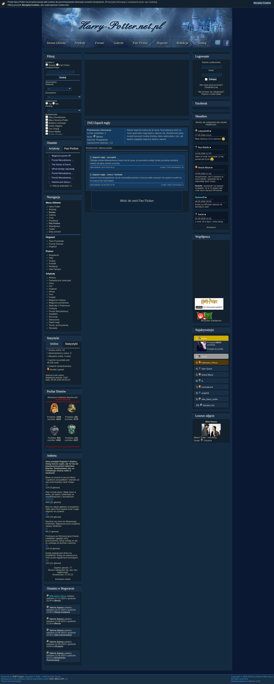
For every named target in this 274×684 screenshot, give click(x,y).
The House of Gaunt (61, 164)
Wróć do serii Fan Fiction (137, 200)
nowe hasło (215, 94)
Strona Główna (56, 43)
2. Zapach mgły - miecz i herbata (106, 174)
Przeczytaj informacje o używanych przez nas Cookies (131, 2)
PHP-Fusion (18, 676)
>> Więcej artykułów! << (61, 186)
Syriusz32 (200, 197)
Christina (206, 440)
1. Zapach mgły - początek (103, 157)
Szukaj (202, 43)
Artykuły (80, 43)
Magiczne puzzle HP (61, 156)
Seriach (52, 65)
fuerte (199, 214)
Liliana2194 (202, 131)
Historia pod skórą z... (62, 182)
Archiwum (211, 227)
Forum (99, 43)
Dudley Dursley (56, 134)
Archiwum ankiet (63, 579)
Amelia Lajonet (55, 369)
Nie (57, 104)
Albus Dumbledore (57, 117)
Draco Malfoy (55, 131)
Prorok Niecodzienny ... (62, 160)
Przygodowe (102, 140)
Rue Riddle (202, 147)
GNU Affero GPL (57, 679)
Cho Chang (54, 129)
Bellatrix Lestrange (57, 123)
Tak (50, 104)
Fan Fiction (140, 43)
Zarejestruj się (211, 87)
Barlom (98, 137)
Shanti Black (203, 167)
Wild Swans (211, 422)
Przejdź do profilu (215, 349)
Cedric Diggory (55, 126)
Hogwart (162, 43)
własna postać (105, 148)
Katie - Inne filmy (209, 437)
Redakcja (182, 43)
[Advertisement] (137, 88)
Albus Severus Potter (58, 120)
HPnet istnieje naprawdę (63, 169)
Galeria (118, 43)
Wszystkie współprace (211, 320)
